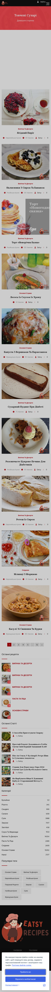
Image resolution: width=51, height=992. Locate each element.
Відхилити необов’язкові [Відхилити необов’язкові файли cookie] (25, 979)
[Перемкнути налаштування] (12, 985)
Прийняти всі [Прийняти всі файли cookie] (25, 972)
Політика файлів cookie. (22, 965)
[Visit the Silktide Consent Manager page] (44, 985)
